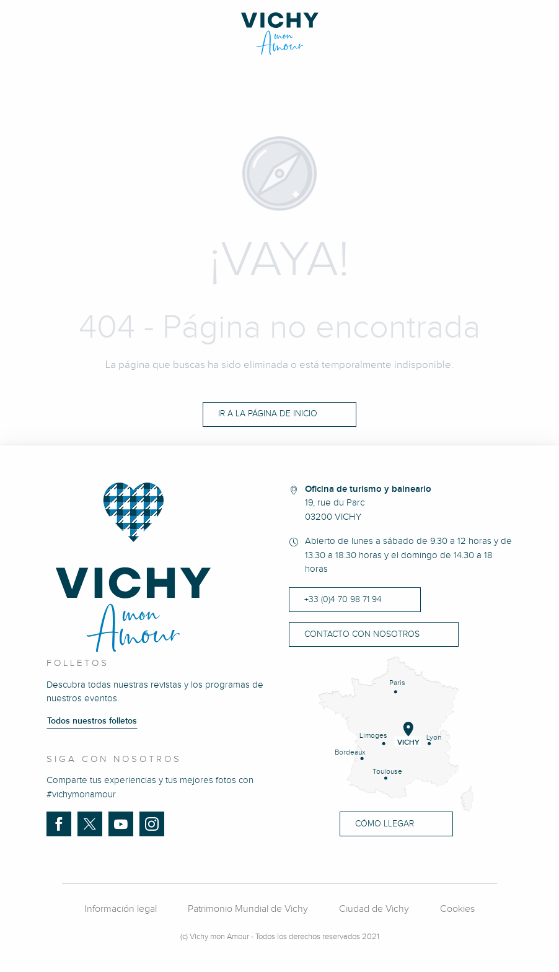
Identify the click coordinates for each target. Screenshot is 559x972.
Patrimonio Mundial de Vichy (248, 909)
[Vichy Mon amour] (280, 33)
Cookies (457, 909)
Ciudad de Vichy (374, 909)
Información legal (120, 909)
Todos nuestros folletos (92, 721)
